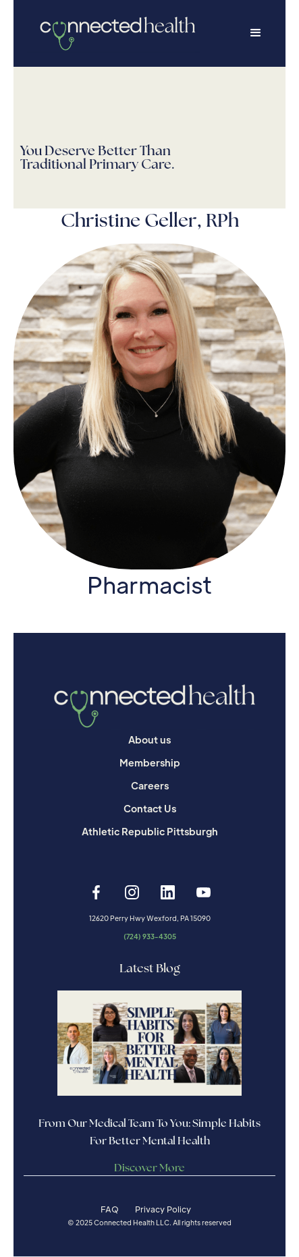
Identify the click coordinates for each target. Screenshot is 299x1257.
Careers (150, 785)
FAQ (110, 1209)
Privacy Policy (163, 1209)
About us (149, 739)
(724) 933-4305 (150, 936)
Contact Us (150, 808)
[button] (256, 33)
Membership (149, 762)
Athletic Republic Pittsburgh (150, 831)
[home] (113, 33)
